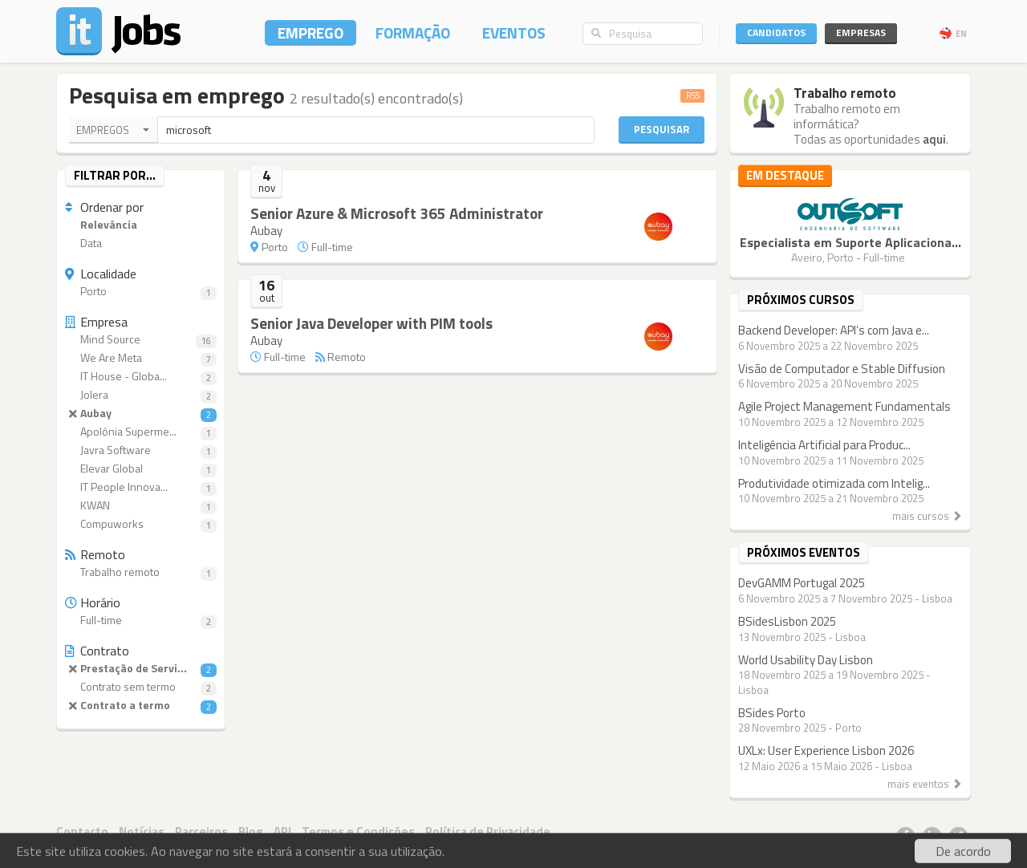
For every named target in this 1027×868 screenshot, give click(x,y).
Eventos (514, 32)
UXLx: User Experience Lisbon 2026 (826, 750)
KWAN (141, 506)
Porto (141, 291)
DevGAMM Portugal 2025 (801, 583)
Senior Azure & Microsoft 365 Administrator (396, 213)
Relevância (101, 225)
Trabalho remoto (141, 572)
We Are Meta (141, 358)
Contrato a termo (141, 705)
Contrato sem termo (141, 687)
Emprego (310, 32)
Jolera (141, 395)
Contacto (82, 831)
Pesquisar (661, 129)
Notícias (141, 831)
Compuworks (141, 524)
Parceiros (201, 831)
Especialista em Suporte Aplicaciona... (850, 242)
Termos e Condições (358, 831)
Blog (250, 831)
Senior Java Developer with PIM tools (371, 323)
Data (83, 243)
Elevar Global (141, 469)
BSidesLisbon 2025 (787, 621)
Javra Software (141, 450)
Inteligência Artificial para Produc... (824, 445)
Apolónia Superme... (141, 432)
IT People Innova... (141, 487)
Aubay (141, 413)
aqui (934, 139)
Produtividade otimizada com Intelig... (834, 483)
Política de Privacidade (487, 831)
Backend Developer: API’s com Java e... (833, 330)
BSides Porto (772, 713)
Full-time (141, 620)
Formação (412, 32)
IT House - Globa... (141, 376)
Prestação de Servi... (141, 668)
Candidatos (776, 32)
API (282, 831)
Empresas (861, 32)
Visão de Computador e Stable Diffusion (841, 368)
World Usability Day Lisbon (805, 660)
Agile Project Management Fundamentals (844, 406)
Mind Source (141, 340)
